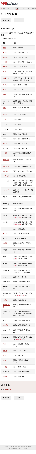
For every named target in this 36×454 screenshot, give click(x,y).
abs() (4, 48)
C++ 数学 (8, 389)
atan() (5, 71)
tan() (4, 360)
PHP (3, 8)
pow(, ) (5, 300)
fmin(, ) (5, 171)
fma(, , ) (6, 159)
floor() (5, 153)
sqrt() (4, 355)
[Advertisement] (18, 422)
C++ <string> (19, 20)
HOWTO (9, 8)
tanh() (5, 367)
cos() (4, 107)
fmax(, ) (6, 166)
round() (5, 325)
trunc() (5, 376)
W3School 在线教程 (9, 3)
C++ (17, 8)
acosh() (5, 57)
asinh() (5, 66)
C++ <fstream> (6, 20)
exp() (4, 119)
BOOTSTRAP (26, 8)
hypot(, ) (6, 190)
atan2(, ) (6, 78)
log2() (5, 243)
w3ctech (20, 448)
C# (20, 8)
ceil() (4, 94)
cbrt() (4, 89)
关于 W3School (8, 446)
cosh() (5, 114)
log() (4, 229)
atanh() (5, 85)
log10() (5, 233)
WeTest (25, 448)
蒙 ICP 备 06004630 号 (26, 446)
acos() (5, 52)
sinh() (5, 350)
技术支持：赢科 (16, 446)
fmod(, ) (6, 176)
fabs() (5, 143)
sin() (4, 344)
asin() (5, 62)
